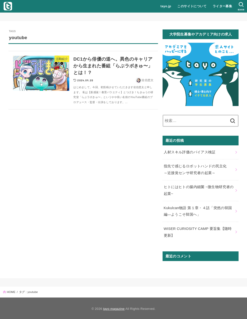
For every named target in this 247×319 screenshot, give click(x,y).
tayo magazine (114, 307)
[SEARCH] (241, 6)
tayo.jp (165, 6)
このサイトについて (191, 6)
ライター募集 (222, 6)
